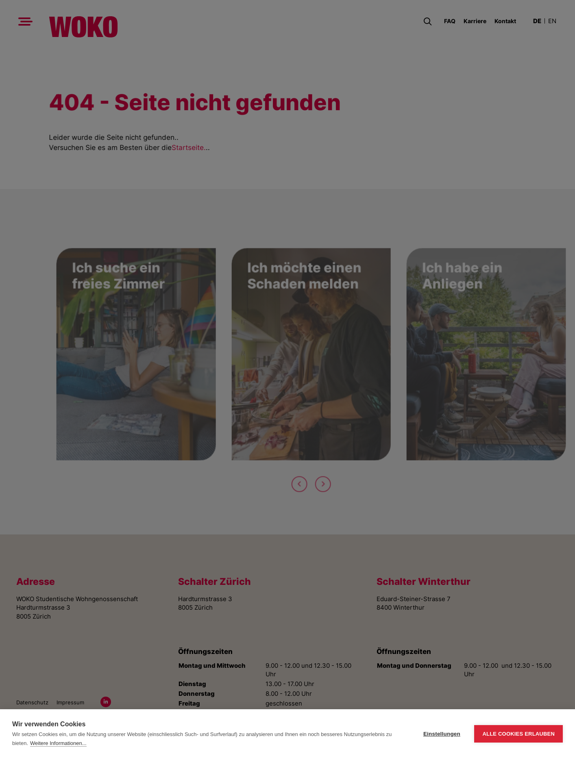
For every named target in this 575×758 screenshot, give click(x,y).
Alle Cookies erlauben (518, 734)
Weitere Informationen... (58, 743)
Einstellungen (441, 734)
